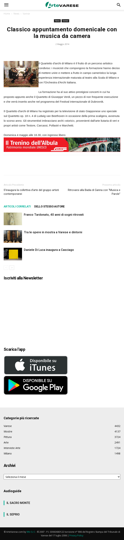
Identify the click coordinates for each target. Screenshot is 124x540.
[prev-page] (6, 267)
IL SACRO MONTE (18, 503)
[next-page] (12, 267)
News (16, 13)
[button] (6, 5)
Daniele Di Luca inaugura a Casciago (49, 250)
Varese (26, 13)
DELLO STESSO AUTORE (49, 206)
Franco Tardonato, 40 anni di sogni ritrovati (54, 214)
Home (7, 13)
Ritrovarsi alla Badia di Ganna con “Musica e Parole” (94, 192)
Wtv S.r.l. (31, 531)
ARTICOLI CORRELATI (17, 206)
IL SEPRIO (13, 514)
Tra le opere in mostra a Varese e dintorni (53, 232)
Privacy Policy (76, 535)
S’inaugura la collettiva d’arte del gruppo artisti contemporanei (31, 192)
